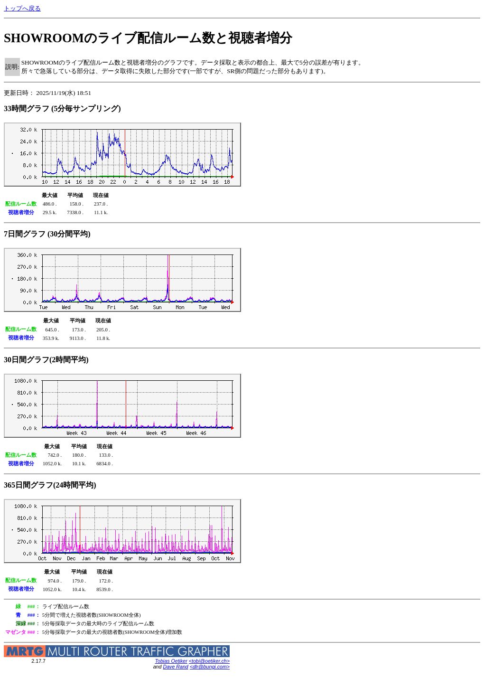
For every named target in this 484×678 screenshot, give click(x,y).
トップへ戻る (22, 8)
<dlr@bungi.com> (210, 666)
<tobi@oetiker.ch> (209, 661)
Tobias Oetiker (171, 661)
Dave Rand (175, 666)
